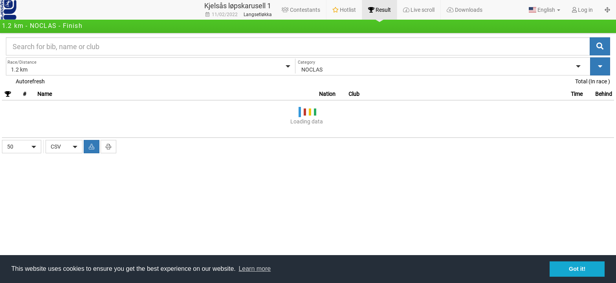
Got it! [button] (577, 269)
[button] (544, 10)
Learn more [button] (254, 268)
